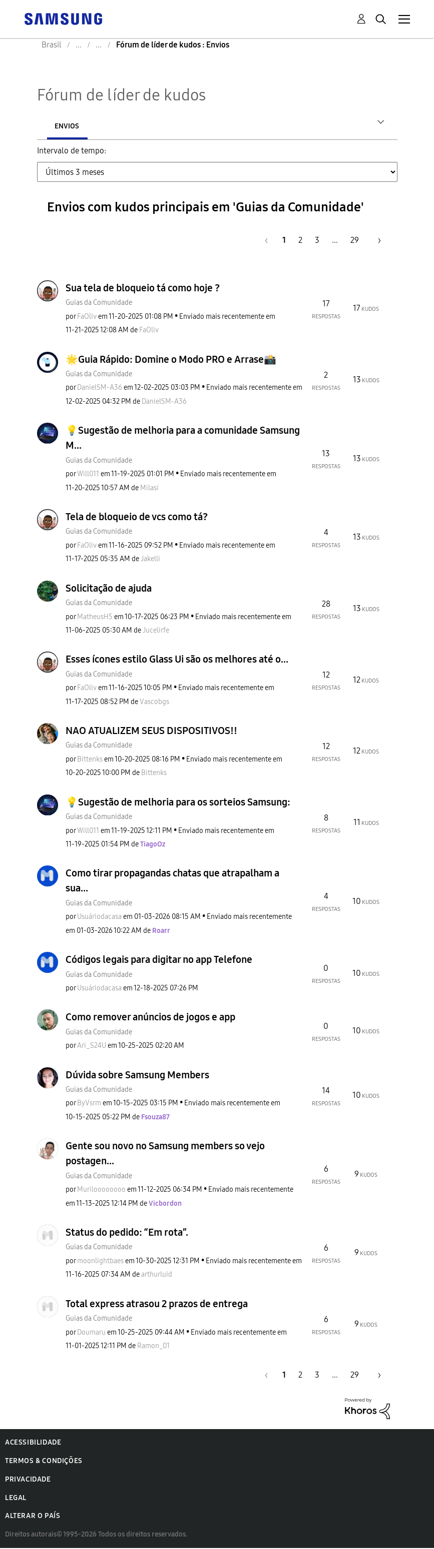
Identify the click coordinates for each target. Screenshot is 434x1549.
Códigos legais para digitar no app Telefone (159, 960)
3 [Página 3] (317, 241)
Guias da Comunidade (99, 303)
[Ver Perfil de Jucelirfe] (156, 631)
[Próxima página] (375, 241)
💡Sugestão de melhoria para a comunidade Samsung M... (183, 438)
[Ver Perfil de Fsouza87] (155, 1118)
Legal (16, 1499)
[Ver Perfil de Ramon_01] (153, 1347)
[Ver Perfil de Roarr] (161, 931)
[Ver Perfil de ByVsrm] (89, 1104)
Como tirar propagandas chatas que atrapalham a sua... (172, 881)
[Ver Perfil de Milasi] (149, 489)
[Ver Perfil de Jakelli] (150, 560)
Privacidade (28, 1480)
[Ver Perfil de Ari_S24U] (91, 1046)
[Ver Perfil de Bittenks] (90, 760)
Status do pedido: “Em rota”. (127, 1233)
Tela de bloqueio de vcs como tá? (137, 518)
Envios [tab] (132, 126)
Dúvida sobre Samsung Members (137, 1076)
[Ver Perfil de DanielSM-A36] (99, 388)
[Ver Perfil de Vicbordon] (165, 1204)
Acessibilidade (33, 1443)
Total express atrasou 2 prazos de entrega (157, 1305)
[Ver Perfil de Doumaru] (91, 1333)
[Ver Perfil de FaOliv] (87, 317)
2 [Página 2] (300, 241)
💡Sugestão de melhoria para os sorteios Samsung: (178, 803)
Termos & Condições (44, 1462)
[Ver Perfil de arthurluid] (156, 1275)
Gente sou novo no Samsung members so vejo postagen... (165, 1154)
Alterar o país (32, 1517)
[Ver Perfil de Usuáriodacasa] (99, 917)
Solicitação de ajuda (109, 589)
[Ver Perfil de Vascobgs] (154, 703)
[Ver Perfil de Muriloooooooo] (101, 1190)
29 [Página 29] (354, 241)
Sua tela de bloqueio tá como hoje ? (143, 289)
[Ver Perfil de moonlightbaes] (100, 1262)
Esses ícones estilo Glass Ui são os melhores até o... (177, 660)
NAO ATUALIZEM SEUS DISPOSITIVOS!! (151, 732)
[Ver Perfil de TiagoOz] (152, 845)
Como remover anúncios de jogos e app (150, 1018)
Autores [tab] (69, 126)
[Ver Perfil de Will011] (88, 475)
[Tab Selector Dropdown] (217, 173)
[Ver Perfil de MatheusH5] (95, 618)
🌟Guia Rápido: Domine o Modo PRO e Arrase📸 (171, 360)
